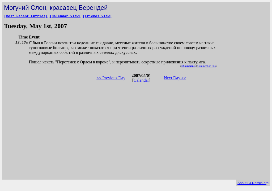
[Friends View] (97, 16)
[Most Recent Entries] (26, 16)
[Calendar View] (65, 16)
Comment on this (206, 66)
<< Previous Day (110, 78)
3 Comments (188, 66)
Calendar (141, 81)
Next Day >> (175, 78)
